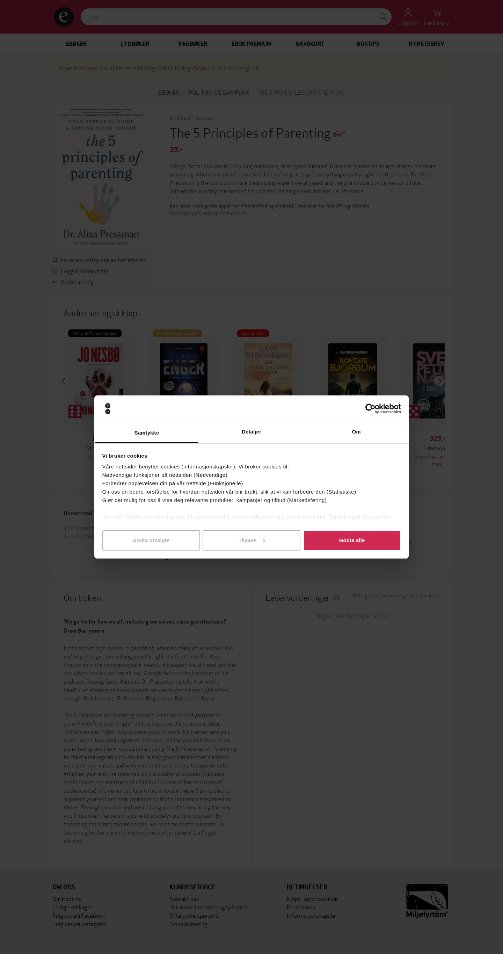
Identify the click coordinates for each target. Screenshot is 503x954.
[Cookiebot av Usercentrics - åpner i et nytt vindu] (370, 408)
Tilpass (252, 540)
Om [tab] (356, 432)
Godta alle (352, 540)
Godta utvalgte (150, 540)
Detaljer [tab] (251, 432)
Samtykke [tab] (146, 433)
